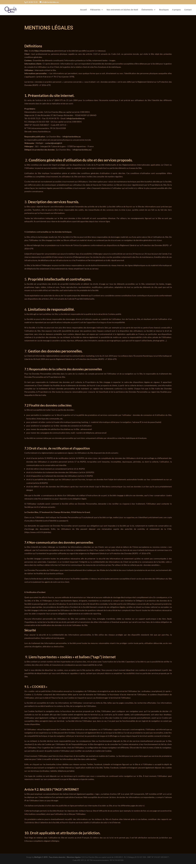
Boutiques (164, 10)
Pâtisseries (95, 10)
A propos (176, 10)
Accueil (83, 10)
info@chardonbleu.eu (75, 118)
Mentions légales (74, 857)
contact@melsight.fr (53, 143)
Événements (147, 10)
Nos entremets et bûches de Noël (122, 10)
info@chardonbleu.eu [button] (82, 149)
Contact (188, 10)
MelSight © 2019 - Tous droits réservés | (50, 857)
